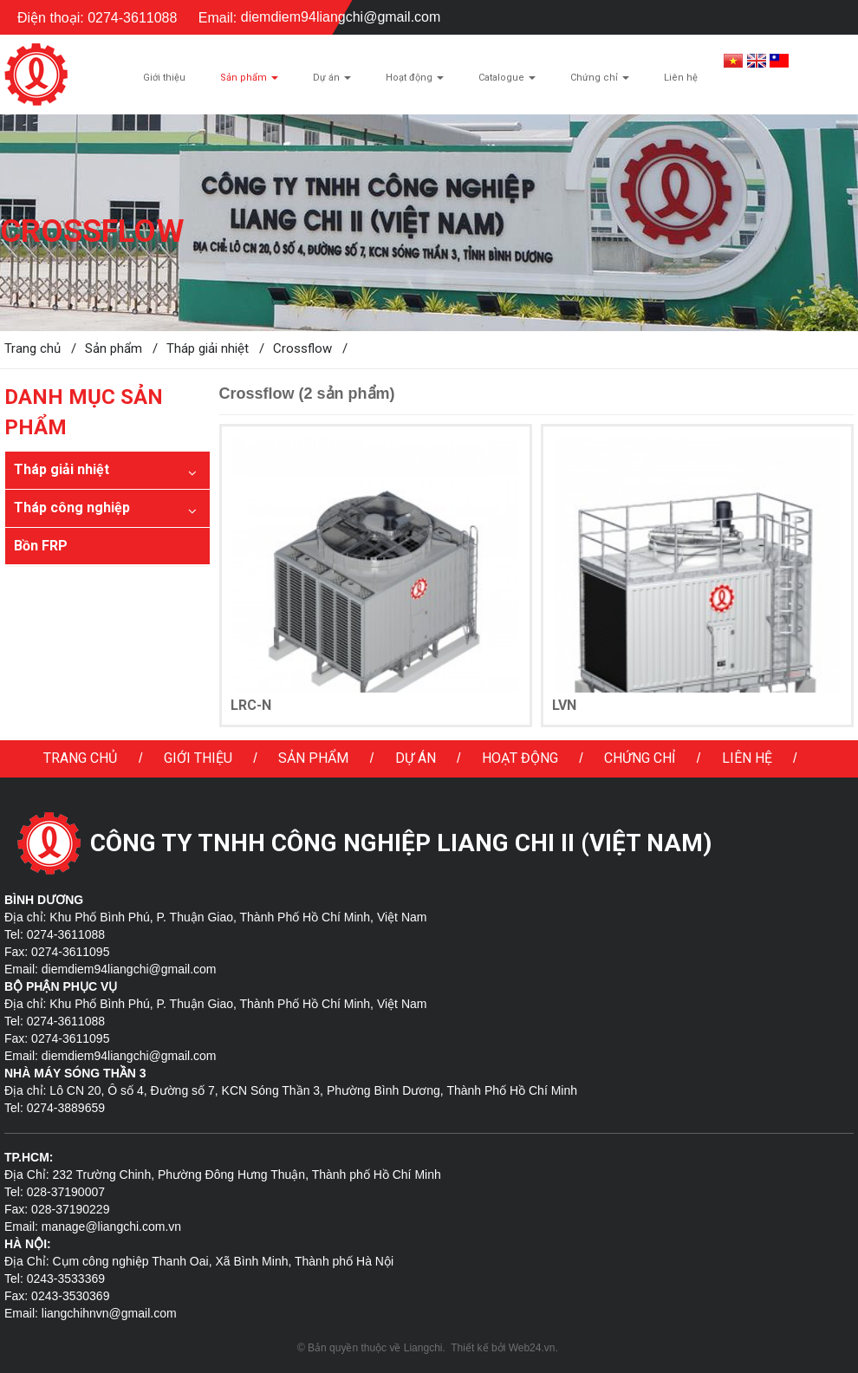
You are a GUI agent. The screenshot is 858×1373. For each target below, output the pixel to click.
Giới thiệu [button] (164, 77)
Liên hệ (747, 758)
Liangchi (423, 1348)
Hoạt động (520, 758)
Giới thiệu (198, 758)
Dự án (415, 758)
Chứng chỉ (639, 758)
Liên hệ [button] (681, 77)
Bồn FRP (41, 545)
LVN (564, 705)
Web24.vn (532, 1348)
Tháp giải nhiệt (61, 469)
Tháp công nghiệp (72, 507)
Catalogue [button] (507, 82)
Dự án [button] (332, 82)
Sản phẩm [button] (249, 82)
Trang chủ (80, 758)
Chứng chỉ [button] (599, 82)
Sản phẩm (313, 758)
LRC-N (251, 705)
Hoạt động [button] (415, 82)
